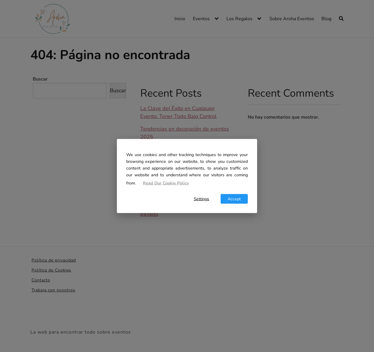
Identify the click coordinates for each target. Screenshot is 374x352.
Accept (234, 198)
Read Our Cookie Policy (166, 183)
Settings (201, 198)
